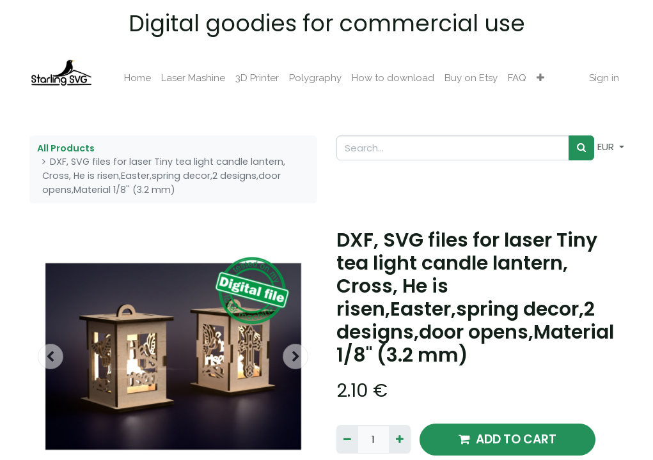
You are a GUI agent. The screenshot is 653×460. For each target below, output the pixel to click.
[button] (540, 78)
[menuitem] (137, 78)
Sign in (604, 78)
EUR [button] (607, 146)
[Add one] (400, 439)
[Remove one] (347, 439)
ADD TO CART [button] (507, 439)
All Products (66, 148)
